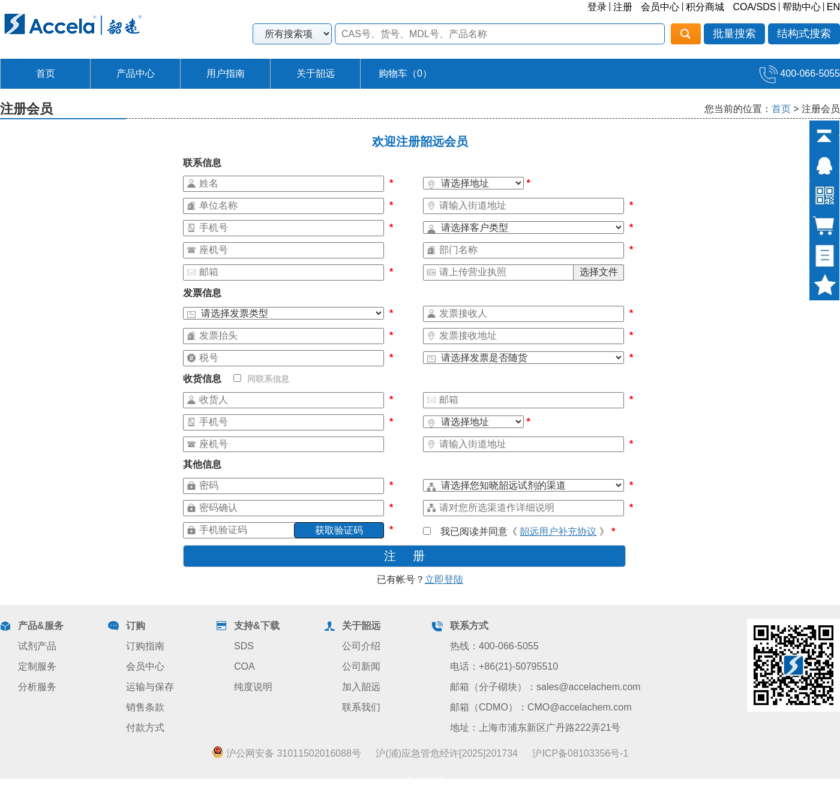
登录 (597, 7)
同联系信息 (261, 379)
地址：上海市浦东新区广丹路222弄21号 (535, 727)
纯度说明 (253, 687)
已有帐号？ (420, 579)
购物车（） (405, 73)
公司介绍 (361, 646)
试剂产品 (37, 646)
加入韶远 (361, 687)
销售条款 (145, 707)
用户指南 (225, 73)
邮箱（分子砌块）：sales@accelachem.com (545, 687)
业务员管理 (420, 781)
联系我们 (361, 707)
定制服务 (37, 666)
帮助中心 (801, 7)
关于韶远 (315, 73)
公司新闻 (361, 666)
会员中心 (660, 7)
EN (833, 7)
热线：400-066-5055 (494, 646)
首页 (45, 73)
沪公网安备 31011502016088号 (286, 753)
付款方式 (145, 727)
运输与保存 (150, 687)
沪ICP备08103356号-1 (580, 753)
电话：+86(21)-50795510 (504, 666)
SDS (244, 646)
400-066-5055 (800, 73)
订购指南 (145, 646)
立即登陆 (444, 579)
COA (244, 666)
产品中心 (135, 73)
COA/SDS (754, 7)
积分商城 (705, 7)
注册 (622, 7)
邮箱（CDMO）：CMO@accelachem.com (541, 707)
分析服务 (37, 687)
